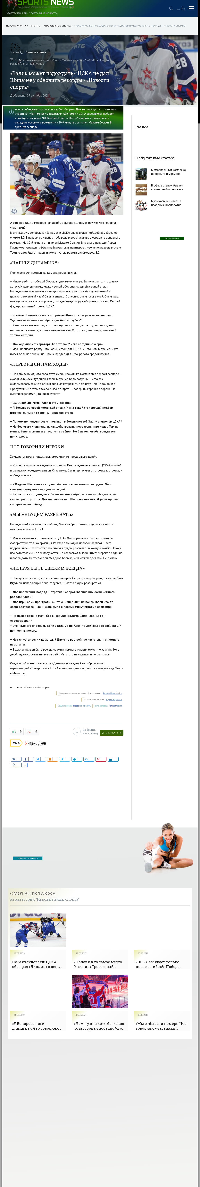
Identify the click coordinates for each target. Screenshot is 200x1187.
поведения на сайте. (81, 706)
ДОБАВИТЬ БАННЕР (171, 238)
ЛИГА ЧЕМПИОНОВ (48, 63)
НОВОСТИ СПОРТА (16, 26)
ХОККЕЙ (98, 60)
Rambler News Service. (112, 693)
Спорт (34, 26)
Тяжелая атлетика (78, 60)
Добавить (83, 730)
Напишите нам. (115, 706)
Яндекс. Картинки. (114, 699)
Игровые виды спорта (57, 26)
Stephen (15, 52)
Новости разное (21, 63)
